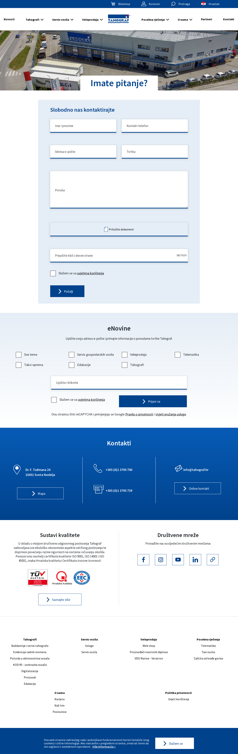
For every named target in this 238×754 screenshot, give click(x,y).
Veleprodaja (90, 19)
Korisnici (154, 4)
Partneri (206, 19)
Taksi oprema (30, 368)
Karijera (59, 703)
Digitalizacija (29, 675)
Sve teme (27, 358)
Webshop (124, 4)
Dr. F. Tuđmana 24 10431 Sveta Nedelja (40, 476)
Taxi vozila (208, 656)
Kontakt (228, 19)
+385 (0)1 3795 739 (119, 494)
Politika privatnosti (178, 697)
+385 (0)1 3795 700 (119, 473)
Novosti (9, 19)
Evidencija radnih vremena (29, 656)
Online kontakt (199, 492)
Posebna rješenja (153, 19)
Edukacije (80, 368)
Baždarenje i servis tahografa (29, 650)
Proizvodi (30, 681)
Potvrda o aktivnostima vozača (29, 662)
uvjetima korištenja (90, 276)
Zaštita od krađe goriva (208, 662)
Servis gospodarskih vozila (92, 358)
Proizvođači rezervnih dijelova (149, 656)
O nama (183, 19)
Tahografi (32, 19)
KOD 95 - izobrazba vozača (30, 669)
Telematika (187, 358)
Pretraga (184, 4)
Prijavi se (154, 405)
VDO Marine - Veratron (149, 662)
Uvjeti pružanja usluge (170, 418)
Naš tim (59, 710)
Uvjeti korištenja (178, 703)
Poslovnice (60, 716)
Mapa (41, 497)
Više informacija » (104, 746)
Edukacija (30, 688)
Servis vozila (60, 19)
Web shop (149, 650)
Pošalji (68, 295)
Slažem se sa (77, 276)
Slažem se (176, 743)
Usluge (89, 650)
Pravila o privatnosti (139, 418)
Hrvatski (214, 4)
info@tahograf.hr (195, 473)
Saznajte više (61, 604)
